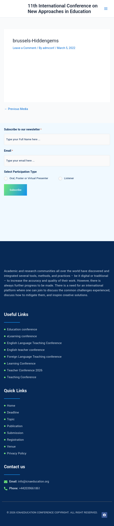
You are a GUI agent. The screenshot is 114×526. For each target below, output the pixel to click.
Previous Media (16, 109)
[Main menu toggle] (106, 8)
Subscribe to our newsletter (23, 129)
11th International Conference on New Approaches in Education (63, 8)
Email (8, 151)
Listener (69, 178)
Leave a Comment (24, 48)
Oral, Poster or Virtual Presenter (29, 178)
